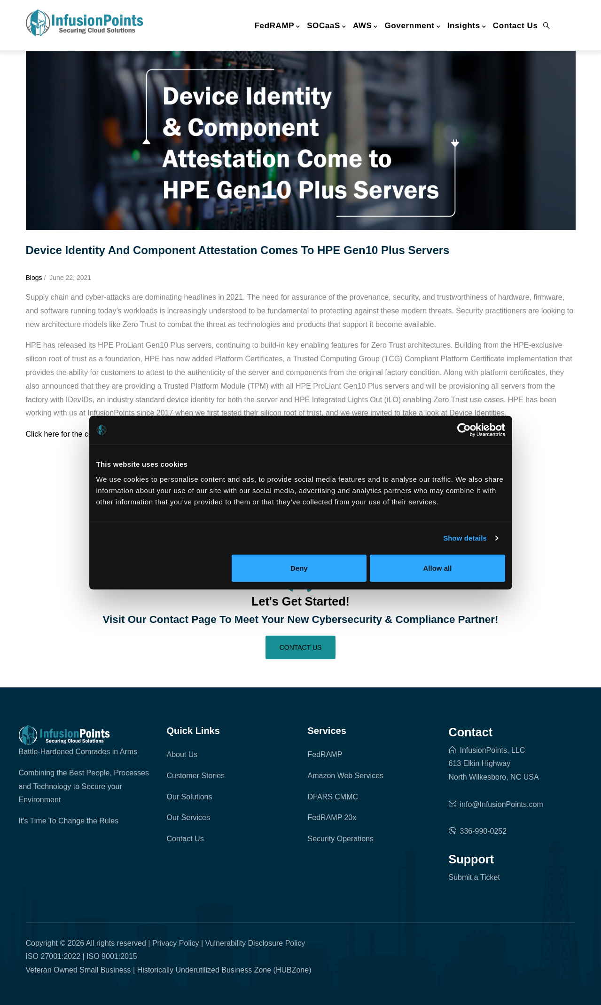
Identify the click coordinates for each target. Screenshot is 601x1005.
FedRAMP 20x (332, 818)
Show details (465, 538)
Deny (299, 568)
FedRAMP (277, 26)
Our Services (188, 818)
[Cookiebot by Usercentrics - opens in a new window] (464, 430)
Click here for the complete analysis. (86, 434)
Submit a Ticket (474, 877)
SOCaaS (326, 26)
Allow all (437, 568)
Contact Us (515, 25)
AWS (365, 26)
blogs (34, 277)
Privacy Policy (175, 943)
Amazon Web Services (346, 776)
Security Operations (341, 839)
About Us (182, 754)
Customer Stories (196, 776)
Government (413, 26)
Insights (466, 26)
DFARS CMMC (333, 797)
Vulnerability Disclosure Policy (255, 943)
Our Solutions (189, 797)
